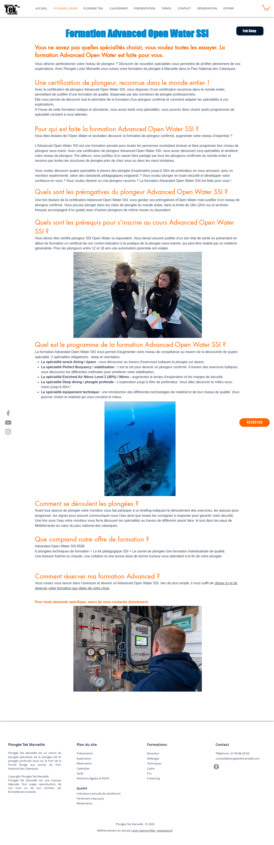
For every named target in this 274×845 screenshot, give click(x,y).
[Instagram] (8, 432)
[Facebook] (8, 413)
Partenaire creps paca (90, 798)
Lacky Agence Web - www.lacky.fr (152, 830)
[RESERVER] (254, 422)
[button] (266, 7)
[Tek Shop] (249, 30)
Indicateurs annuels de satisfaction (99, 793)
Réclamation (84, 803)
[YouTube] (8, 422)
